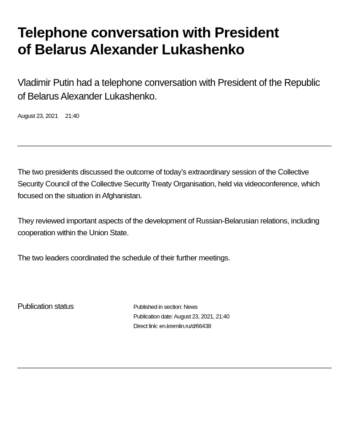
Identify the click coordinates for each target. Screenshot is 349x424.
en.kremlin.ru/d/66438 (185, 326)
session (244, 172)
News (190, 306)
